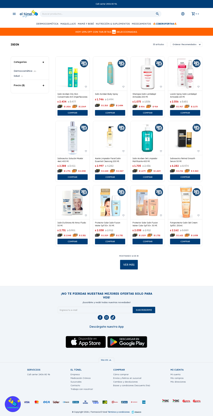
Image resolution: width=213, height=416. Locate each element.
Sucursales (76, 381)
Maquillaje (68, 23)
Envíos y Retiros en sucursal (127, 378)
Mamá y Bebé (86, 23)
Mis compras (177, 378)
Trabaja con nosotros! (82, 389)
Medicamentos (141, 23)
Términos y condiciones (119, 412)
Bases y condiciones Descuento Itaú (131, 385)
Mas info (106, 360)
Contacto (75, 385)
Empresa (75, 374)
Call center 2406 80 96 (38, 374)
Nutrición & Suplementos (113, 23)
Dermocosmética (47, 23)
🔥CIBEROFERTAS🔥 (165, 23)
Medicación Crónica (81, 378)
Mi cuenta (175, 374)
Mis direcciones (178, 381)
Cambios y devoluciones (125, 381)
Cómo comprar (121, 374)
